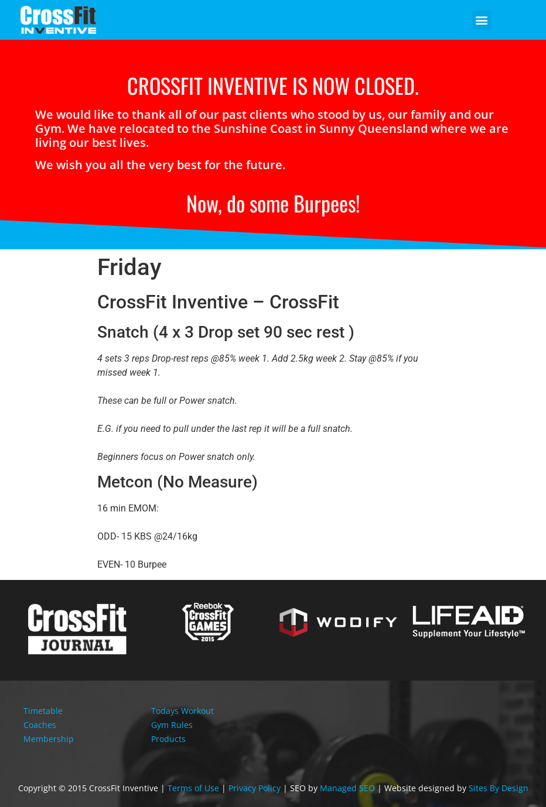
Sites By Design (498, 788)
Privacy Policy (254, 788)
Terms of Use (193, 788)
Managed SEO (347, 788)
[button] (482, 20)
